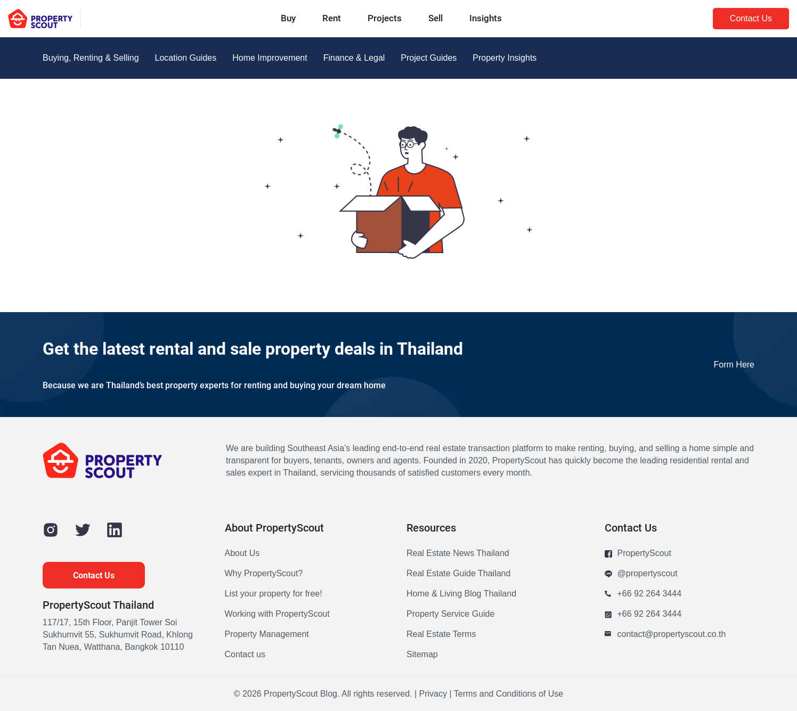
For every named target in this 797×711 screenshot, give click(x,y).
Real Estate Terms (441, 634)
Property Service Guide (450, 614)
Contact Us (751, 18)
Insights (485, 18)
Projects (385, 18)
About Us (242, 553)
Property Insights (504, 58)
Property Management (267, 634)
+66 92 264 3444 (643, 594)
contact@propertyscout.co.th (665, 634)
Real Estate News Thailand (457, 553)
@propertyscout (641, 573)
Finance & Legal (354, 58)
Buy (288, 18)
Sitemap (422, 654)
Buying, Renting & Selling (91, 58)
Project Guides (429, 58)
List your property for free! (273, 594)
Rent (331, 18)
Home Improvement (269, 58)
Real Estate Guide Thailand (458, 573)
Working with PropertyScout (277, 614)
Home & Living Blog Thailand (461, 594)
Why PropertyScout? (264, 573)
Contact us (245, 654)
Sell (435, 18)
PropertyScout (638, 553)
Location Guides (186, 58)
